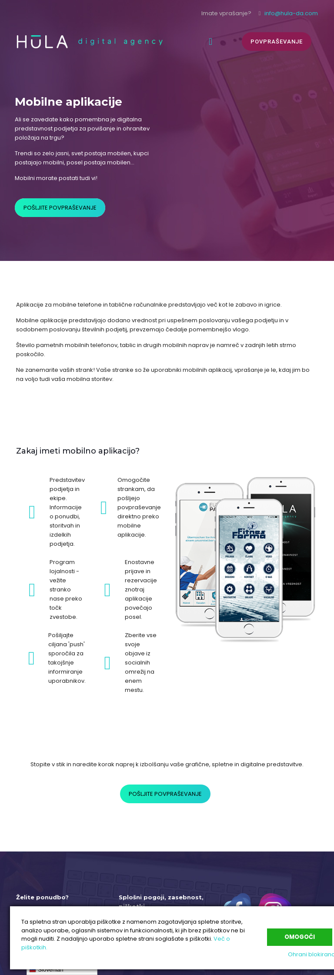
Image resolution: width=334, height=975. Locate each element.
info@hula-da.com (291, 13)
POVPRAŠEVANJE (276, 41)
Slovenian (46, 969)
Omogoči (299, 936)
